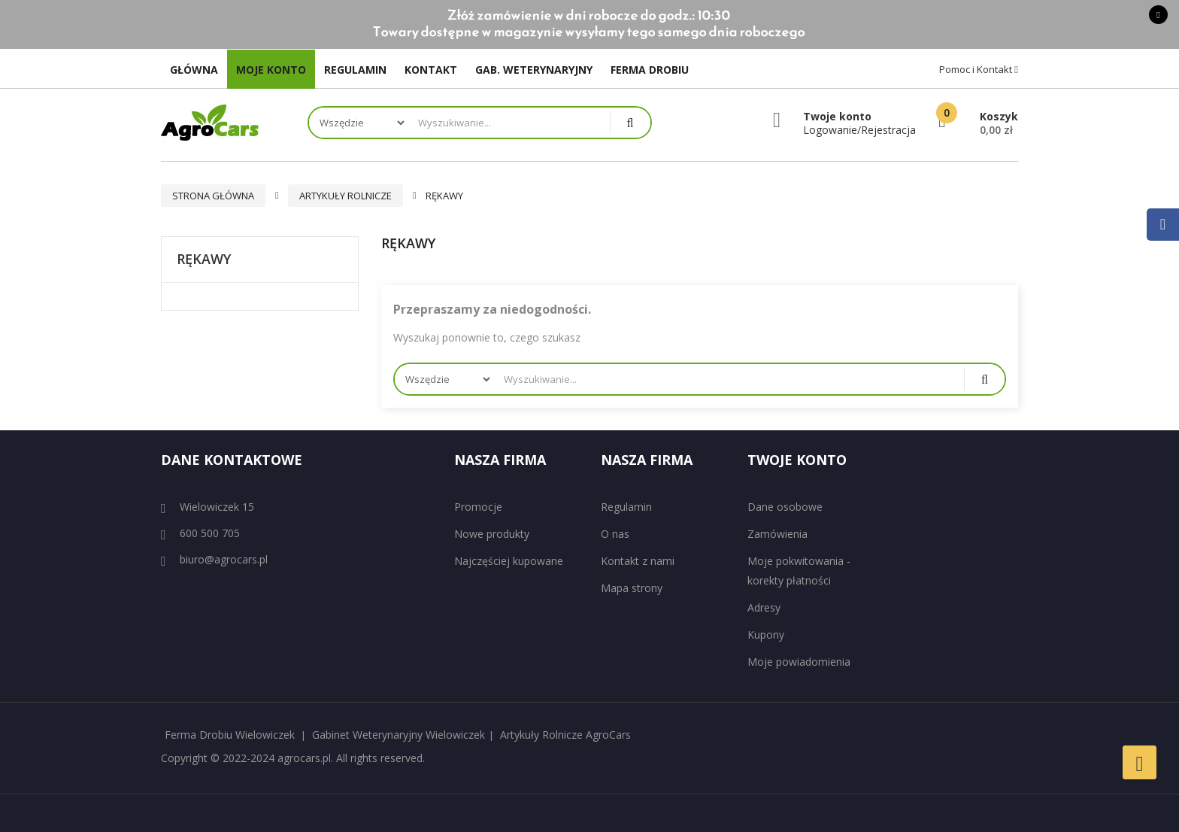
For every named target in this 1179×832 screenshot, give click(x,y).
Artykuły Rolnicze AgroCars (565, 734)
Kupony (765, 634)
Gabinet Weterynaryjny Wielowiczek (398, 734)
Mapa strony (631, 588)
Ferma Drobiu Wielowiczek (230, 734)
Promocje (478, 507)
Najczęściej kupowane (508, 561)
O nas (615, 534)
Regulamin (626, 507)
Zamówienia (777, 534)
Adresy (763, 607)
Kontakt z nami (637, 561)
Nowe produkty (491, 534)
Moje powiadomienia (798, 661)
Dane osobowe (785, 507)
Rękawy (204, 260)
